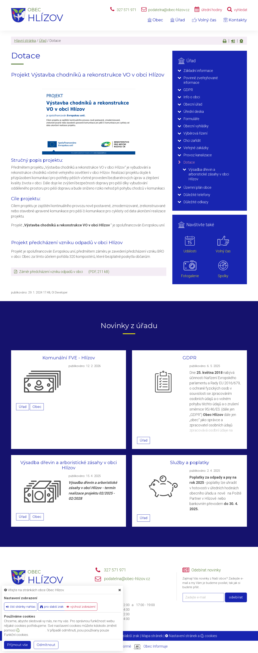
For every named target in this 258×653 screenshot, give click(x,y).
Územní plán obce (197, 187)
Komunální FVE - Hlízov (68, 358)
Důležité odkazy (195, 202)
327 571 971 (126, 10)
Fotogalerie (190, 276)
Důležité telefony (196, 195)
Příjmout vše (17, 645)
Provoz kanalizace (197, 155)
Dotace (189, 162)
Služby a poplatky (189, 462)
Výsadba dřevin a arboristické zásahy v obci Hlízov (208, 174)
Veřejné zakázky (196, 148)
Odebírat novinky (206, 570)
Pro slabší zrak (127, 636)
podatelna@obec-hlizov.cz (168, 10)
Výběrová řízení (195, 133)
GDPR (188, 90)
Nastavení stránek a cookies (191, 636)
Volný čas (204, 20)
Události (189, 251)
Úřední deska (193, 111)
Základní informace (198, 70)
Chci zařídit (192, 140)
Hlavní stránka (25, 40)
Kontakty (235, 20)
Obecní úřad (192, 104)
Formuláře (191, 119)
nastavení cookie (31, 630)
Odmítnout (46, 645)
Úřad (177, 20)
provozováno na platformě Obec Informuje (129, 646)
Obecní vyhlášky (196, 126)
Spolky (223, 276)
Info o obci (191, 97)
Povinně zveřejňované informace (200, 80)
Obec (155, 20)
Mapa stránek (152, 636)
